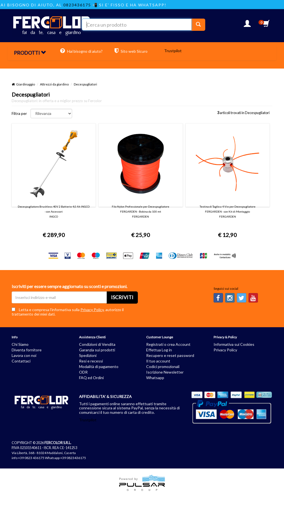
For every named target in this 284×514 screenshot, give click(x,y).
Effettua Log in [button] (159, 349)
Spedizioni (88, 355)
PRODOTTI (30, 53)
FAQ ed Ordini (91, 377)
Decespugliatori (85, 84)
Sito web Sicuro (131, 51)
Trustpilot (173, 50)
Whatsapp (155, 377)
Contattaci (21, 361)
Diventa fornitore (27, 349)
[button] (247, 25)
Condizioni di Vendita (97, 344)
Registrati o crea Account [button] (168, 344)
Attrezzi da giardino (54, 84)
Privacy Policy (92, 309)
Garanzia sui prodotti (97, 349)
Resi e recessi (91, 361)
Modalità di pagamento (98, 366)
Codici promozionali (162, 366)
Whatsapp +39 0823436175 (65, 458)
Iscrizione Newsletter (165, 372)
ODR (83, 372)
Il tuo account (158, 361)
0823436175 (81, 4)
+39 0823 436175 (31, 458)
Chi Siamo (20, 344)
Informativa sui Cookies (234, 344)
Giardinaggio (25, 84)
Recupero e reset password (170, 355)
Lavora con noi (24, 355)
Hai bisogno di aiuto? (81, 51)
